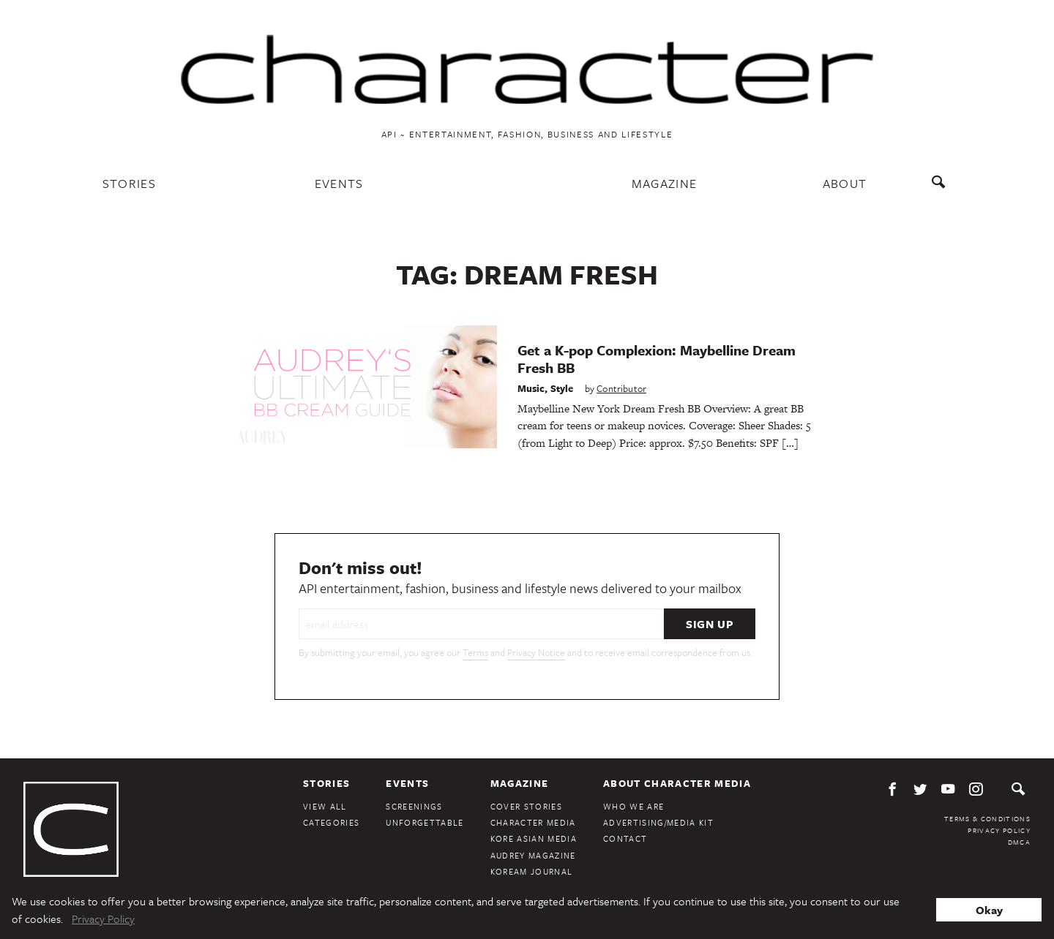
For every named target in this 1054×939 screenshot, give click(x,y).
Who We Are (633, 806)
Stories (129, 183)
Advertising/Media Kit (658, 822)
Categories (331, 822)
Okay (989, 910)
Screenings (414, 806)
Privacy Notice (536, 652)
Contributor (621, 388)
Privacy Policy (999, 830)
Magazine (665, 183)
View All (325, 806)
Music (531, 388)
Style (562, 388)
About (845, 183)
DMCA (1019, 842)
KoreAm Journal (531, 871)
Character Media (533, 822)
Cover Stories (526, 806)
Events (339, 183)
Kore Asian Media (533, 838)
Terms (475, 652)
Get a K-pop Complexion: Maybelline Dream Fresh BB (656, 358)
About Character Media (677, 783)
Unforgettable (424, 822)
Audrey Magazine (533, 855)
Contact (625, 838)
